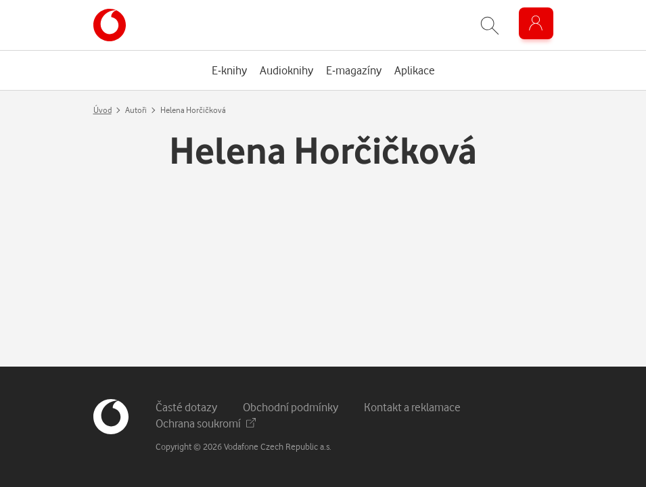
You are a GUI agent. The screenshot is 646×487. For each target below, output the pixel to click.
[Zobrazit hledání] (490, 25)
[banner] (109, 25)
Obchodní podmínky (290, 407)
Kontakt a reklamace (412, 407)
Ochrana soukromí (206, 423)
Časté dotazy (186, 407)
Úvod (102, 110)
